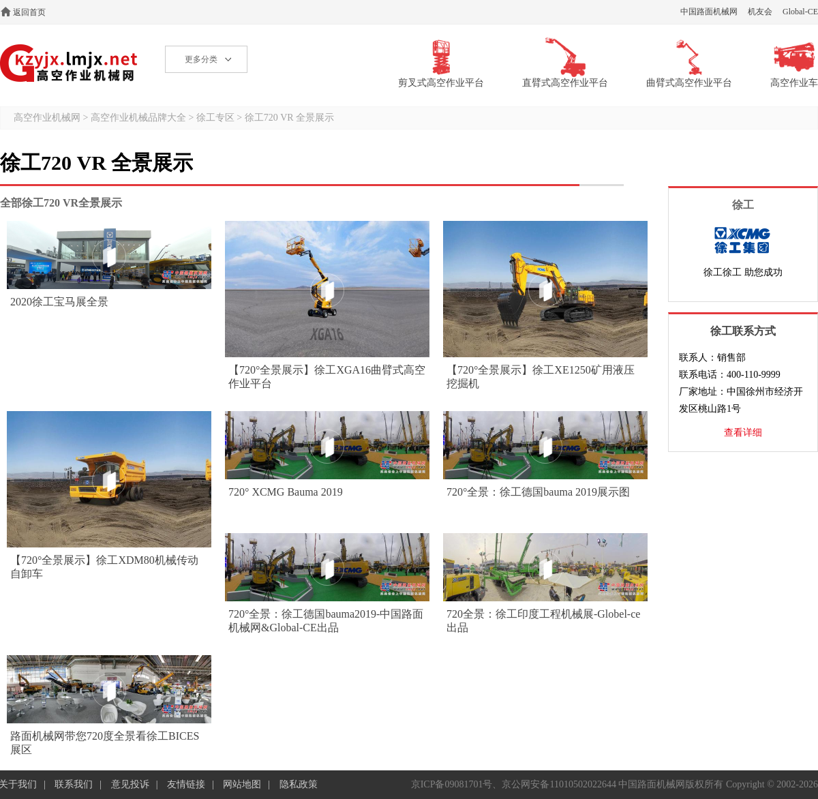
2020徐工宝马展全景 (59, 301)
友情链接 (186, 784)
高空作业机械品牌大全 (138, 117)
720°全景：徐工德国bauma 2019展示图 (538, 492)
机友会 (760, 11)
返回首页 (29, 12)
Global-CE (800, 11)
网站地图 (242, 784)
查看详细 (743, 432)
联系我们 (74, 784)
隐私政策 (298, 784)
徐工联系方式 (743, 331)
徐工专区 (215, 117)
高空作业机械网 (69, 63)
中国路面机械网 (709, 11)
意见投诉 (130, 784)
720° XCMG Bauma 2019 (285, 492)
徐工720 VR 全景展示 (289, 117)
